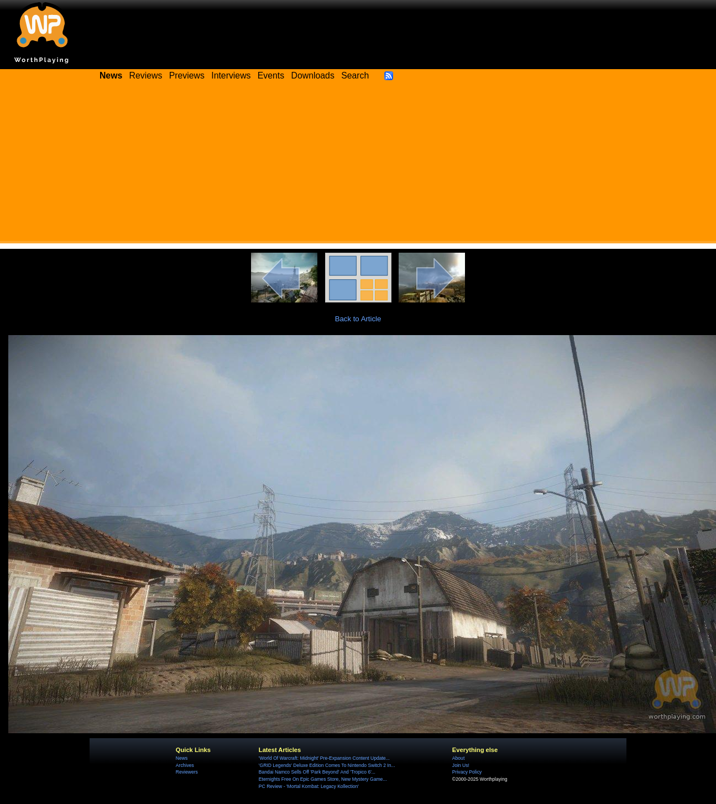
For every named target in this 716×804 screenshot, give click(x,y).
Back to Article (358, 319)
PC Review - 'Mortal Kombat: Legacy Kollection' (309, 786)
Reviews (146, 75)
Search (355, 75)
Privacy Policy (467, 772)
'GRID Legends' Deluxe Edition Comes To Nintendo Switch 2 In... (327, 765)
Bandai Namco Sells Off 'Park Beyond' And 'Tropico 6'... (317, 772)
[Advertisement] (358, 165)
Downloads (313, 75)
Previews (187, 75)
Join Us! (460, 765)
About (458, 758)
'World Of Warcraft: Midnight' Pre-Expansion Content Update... (324, 758)
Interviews (230, 75)
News (181, 758)
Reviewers (187, 772)
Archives (185, 765)
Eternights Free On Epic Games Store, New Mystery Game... (323, 779)
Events (271, 75)
